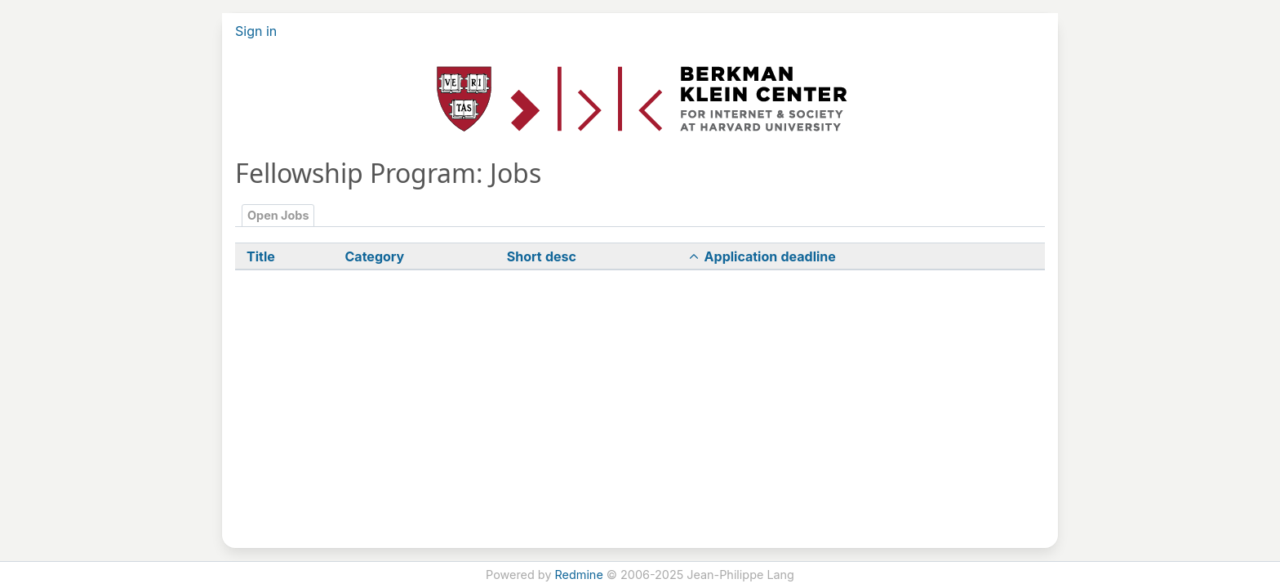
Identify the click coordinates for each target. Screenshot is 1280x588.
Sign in (256, 31)
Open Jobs (278, 215)
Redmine (579, 574)
